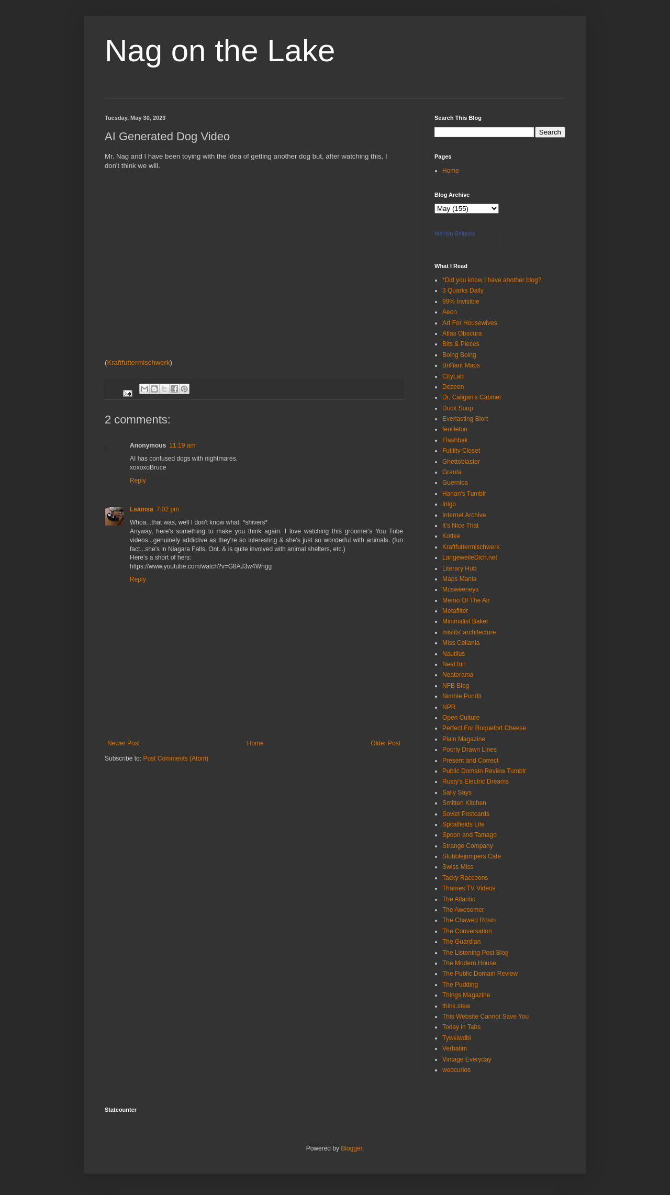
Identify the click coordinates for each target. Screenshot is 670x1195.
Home (255, 743)
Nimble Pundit (462, 696)
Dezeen (453, 386)
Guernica (455, 482)
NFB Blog (455, 685)
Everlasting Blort (465, 418)
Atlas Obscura (462, 333)
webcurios (456, 1070)
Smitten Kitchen (464, 803)
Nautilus (453, 653)
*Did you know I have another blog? (491, 280)
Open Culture (460, 717)
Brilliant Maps (461, 365)
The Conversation (467, 931)
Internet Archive (464, 515)
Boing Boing (459, 355)
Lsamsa (141, 509)
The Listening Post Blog (475, 952)
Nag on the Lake (220, 50)
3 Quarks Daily (463, 290)
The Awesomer (463, 909)
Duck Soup (457, 408)
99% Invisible (460, 301)
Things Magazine (466, 995)
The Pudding (460, 984)
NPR (448, 707)
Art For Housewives (469, 323)
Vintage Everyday (467, 1059)
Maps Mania (459, 579)
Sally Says (457, 792)
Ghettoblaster (461, 461)
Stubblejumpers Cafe (471, 856)
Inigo (449, 504)
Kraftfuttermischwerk (138, 362)
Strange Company (467, 846)
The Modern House (469, 963)
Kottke (451, 536)
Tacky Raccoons (465, 877)
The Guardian (461, 941)
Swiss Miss (457, 866)
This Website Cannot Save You (485, 1016)
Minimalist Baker (465, 621)
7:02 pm (168, 509)
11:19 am (182, 445)
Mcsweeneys (460, 589)
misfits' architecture (469, 632)
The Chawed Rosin (469, 920)
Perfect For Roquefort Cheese (484, 728)
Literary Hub (459, 568)
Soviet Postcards (465, 814)
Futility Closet (461, 450)
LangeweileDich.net (469, 557)
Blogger (351, 1148)
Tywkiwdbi (456, 1038)
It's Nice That (460, 525)
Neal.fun (454, 664)
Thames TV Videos (469, 888)
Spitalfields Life (463, 824)
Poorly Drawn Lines (469, 749)
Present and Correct (470, 760)
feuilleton (454, 429)
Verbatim (454, 1048)
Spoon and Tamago (469, 835)
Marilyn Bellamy (454, 233)
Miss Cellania (460, 642)
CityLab (453, 376)
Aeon (449, 312)
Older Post (385, 743)
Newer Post (123, 743)
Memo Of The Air (465, 600)
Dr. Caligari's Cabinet (471, 397)
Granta (452, 472)
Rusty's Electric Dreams (475, 781)
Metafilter (455, 611)
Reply (138, 480)
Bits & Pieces (460, 344)
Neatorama (457, 674)
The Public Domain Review (480, 973)
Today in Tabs (461, 1027)
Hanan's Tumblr (464, 493)
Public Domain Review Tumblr (484, 771)
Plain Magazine (463, 739)
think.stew (456, 1006)
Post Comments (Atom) (175, 758)
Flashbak (455, 440)
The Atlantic (458, 899)
